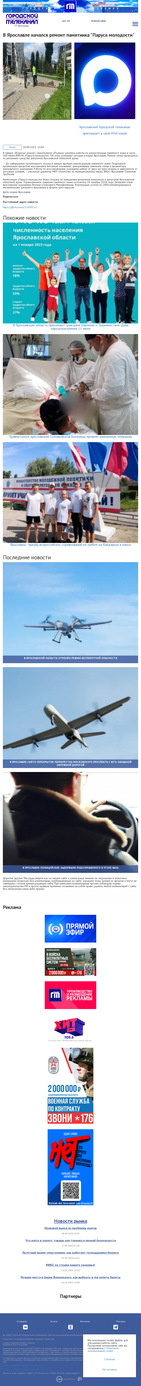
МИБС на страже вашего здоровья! (70, 1265)
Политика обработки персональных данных (22, 1365)
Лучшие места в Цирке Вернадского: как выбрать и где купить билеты (70, 1277)
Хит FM (66, 21)
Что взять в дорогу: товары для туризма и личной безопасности (70, 1240)
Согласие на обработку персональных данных (23, 1369)
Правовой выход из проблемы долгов (70, 1228)
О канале (22, 1321)
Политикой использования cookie (103, 1349)
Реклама (120, 1321)
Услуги (53, 1321)
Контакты (85, 1321)
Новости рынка (70, 1221)
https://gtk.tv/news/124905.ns (20, 207)
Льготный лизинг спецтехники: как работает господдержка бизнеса (70, 1252)
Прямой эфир (98, 21)
